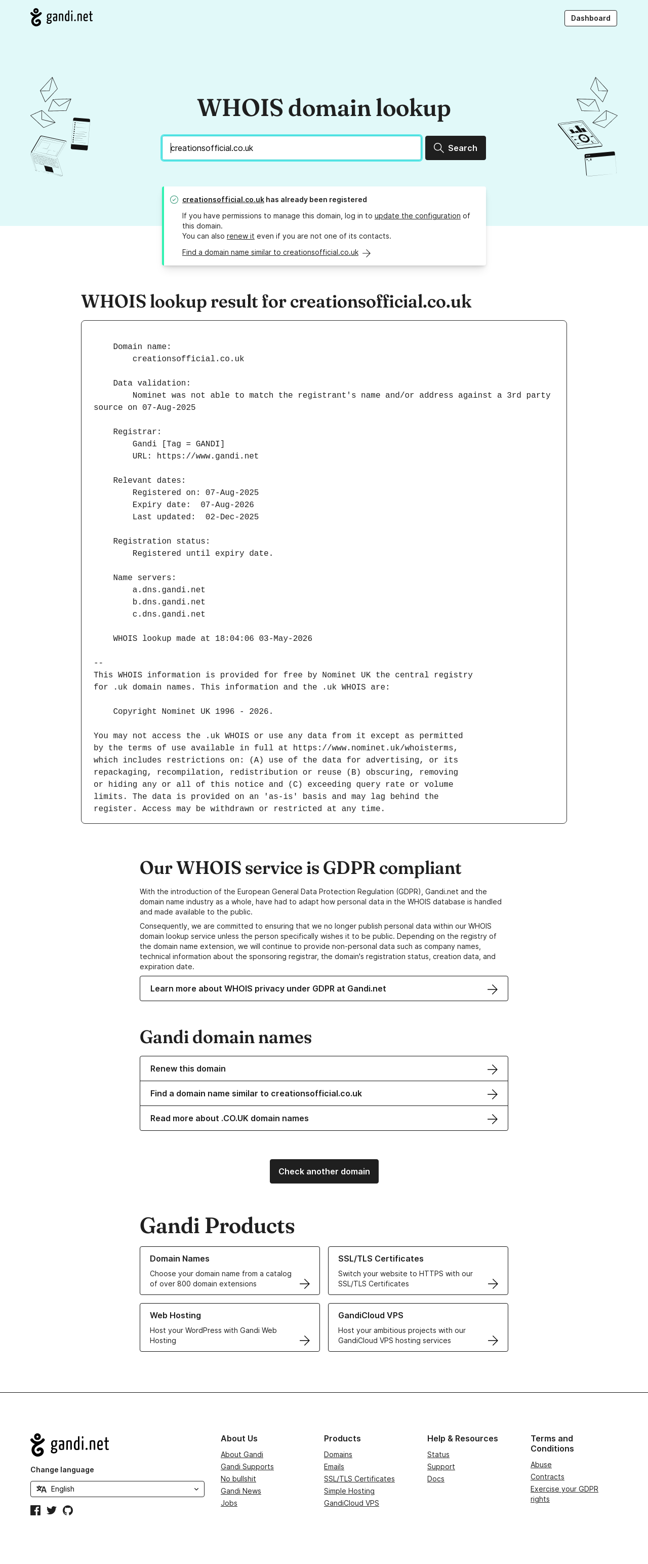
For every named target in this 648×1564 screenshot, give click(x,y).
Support (441, 1466)
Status (438, 1454)
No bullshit (238, 1478)
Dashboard (591, 18)
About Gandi (242, 1454)
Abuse (541, 1464)
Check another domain (324, 1171)
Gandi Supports (247, 1466)
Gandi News (241, 1490)
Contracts (547, 1476)
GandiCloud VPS (351, 1503)
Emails (334, 1466)
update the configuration (418, 215)
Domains (338, 1454)
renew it (241, 236)
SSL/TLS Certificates (359, 1478)
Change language (62, 1469)
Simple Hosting (349, 1490)
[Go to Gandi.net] (61, 17)
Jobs (229, 1503)
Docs (435, 1478)
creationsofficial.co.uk (223, 199)
